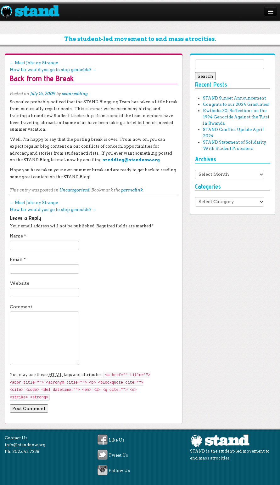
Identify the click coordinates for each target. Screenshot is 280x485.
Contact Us (16, 438)
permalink (132, 190)
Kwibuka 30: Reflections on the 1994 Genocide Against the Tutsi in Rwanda (236, 117)
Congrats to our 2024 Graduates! (236, 104)
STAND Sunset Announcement (234, 98)
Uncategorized (74, 190)
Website (19, 283)
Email (18, 259)
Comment (21, 306)
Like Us (116, 440)
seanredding (75, 93)
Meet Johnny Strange (34, 62)
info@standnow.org (25, 444)
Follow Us (119, 470)
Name (18, 235)
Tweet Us (118, 455)
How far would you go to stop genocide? (53, 69)
